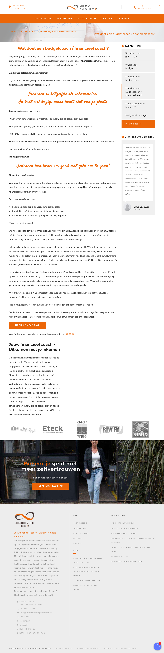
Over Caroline (43, 19)
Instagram (23, 621)
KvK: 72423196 (26, 629)
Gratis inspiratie (87, 19)
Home (14, 31)
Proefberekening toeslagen (124, 528)
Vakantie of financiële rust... (87, 580)
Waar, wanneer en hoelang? (135, 105)
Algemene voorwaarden (88, 649)
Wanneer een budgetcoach (132, 78)
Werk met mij (64, 19)
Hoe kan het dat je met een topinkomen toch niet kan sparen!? (86, 571)
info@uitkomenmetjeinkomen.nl (34, 612)
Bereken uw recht (119, 557)
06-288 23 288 (145, 9)
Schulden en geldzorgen (132, 55)
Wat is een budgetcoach (132, 67)
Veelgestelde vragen (136, 115)
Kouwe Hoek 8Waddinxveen (19, 7)
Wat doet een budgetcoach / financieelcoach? (134, 92)
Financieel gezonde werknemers (126, 562)
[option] (23, 431)
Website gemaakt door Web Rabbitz (121, 649)
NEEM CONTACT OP (27, 325)
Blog (76, 551)
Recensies (108, 19)
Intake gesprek (133, 124)
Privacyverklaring (64, 649)
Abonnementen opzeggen (123, 533)
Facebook (23, 617)
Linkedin (22, 625)
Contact (124, 19)
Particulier (25, 31)
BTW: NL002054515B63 (31, 633)
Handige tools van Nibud (123, 523)
